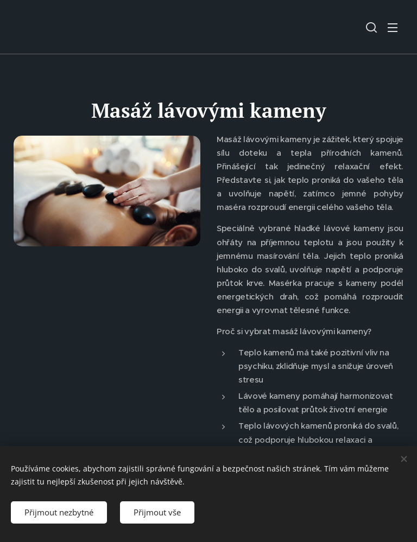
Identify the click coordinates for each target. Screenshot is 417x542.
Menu (392, 27)
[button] (371, 27)
